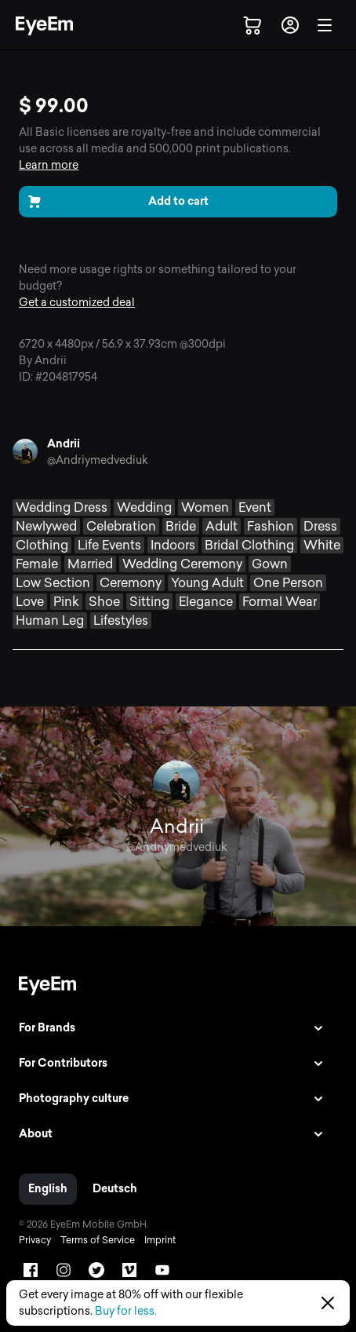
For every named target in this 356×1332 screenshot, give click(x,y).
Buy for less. (126, 1311)
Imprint (160, 1240)
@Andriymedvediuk (97, 460)
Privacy (35, 1240)
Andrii (63, 444)
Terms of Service (97, 1240)
